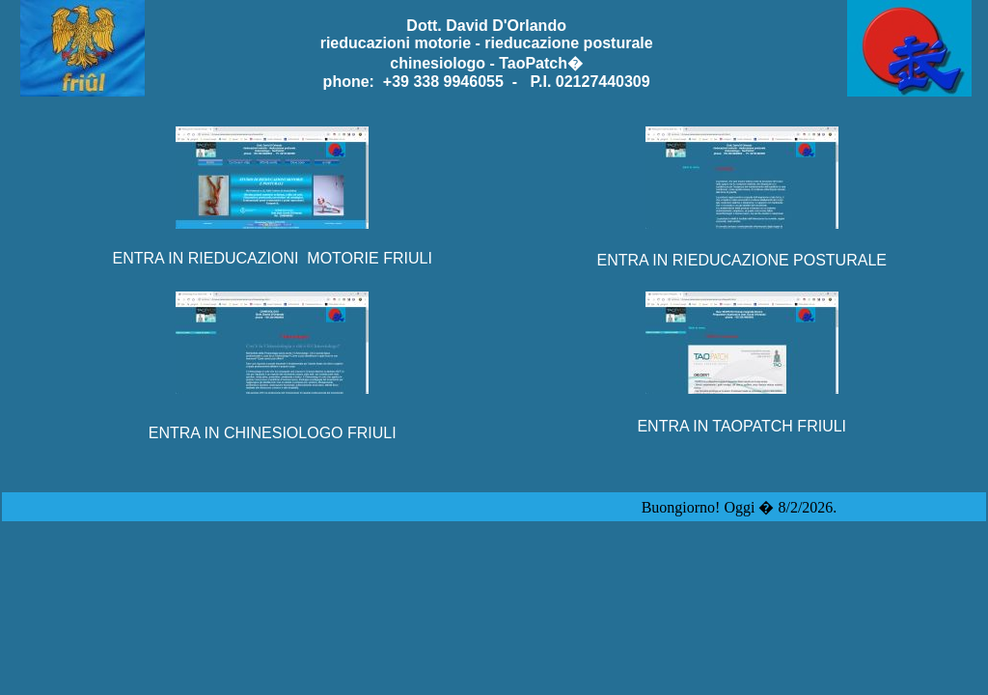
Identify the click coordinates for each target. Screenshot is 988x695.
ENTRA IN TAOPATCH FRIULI (741, 426)
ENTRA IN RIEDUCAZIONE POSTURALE (741, 260)
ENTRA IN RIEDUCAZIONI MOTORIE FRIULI (272, 258)
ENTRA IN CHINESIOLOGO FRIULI (273, 433)
